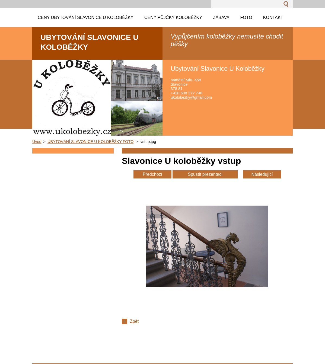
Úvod (37, 141)
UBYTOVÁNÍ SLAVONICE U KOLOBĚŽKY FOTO (90, 141)
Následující (262, 174)
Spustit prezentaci (205, 174)
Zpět (134, 321)
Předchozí (152, 174)
